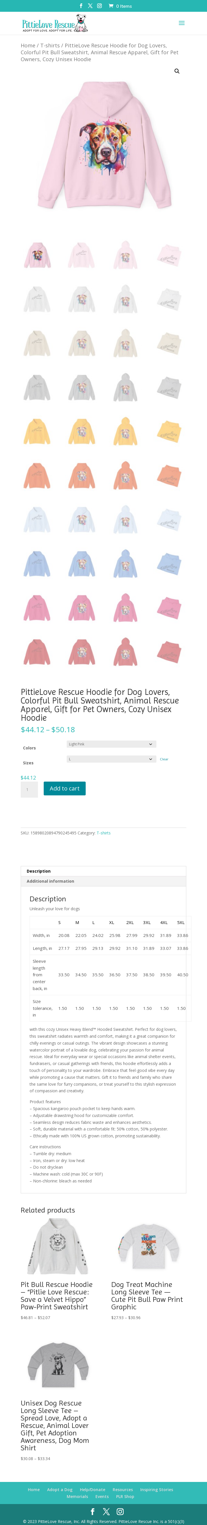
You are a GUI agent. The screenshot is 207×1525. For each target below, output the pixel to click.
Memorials (77, 1485)
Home (28, 34)
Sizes (28, 751)
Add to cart (65, 777)
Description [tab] (39, 860)
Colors (29, 736)
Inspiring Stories (156, 1478)
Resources (123, 1478)
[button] (177, 60)
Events (102, 1485)
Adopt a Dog (59, 1478)
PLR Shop (125, 1485)
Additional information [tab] (50, 870)
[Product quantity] (29, 778)
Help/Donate (92, 1478)
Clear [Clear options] (164, 748)
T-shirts (50, 34)
